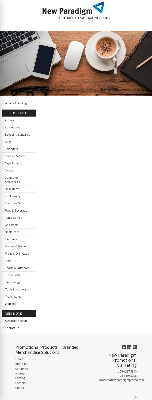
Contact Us (12, 328)
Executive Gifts (14, 203)
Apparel (10, 120)
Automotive (12, 127)
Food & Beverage (16, 210)
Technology (12, 282)
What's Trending (16, 103)
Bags (8, 142)
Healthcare (12, 232)
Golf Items (11, 225)
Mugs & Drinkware (17, 253)
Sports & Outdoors (17, 268)
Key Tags (11, 239)
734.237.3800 (128, 371)
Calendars (11, 149)
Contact (20, 388)
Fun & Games (13, 218)
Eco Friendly (12, 196)
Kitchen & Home (15, 246)
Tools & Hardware (17, 289)
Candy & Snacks (15, 156)
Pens (8, 261)
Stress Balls (12, 275)
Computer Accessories (12, 180)
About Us (21, 364)
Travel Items (13, 297)
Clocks (9, 170)
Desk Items (12, 189)
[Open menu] (131, 26)
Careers (20, 383)
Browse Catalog (20, 376)
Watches (10, 304)
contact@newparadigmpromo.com (121, 380)
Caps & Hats (13, 163)
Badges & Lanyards (17, 134)
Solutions (21, 369)
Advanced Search (16, 321)
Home (19, 359)
